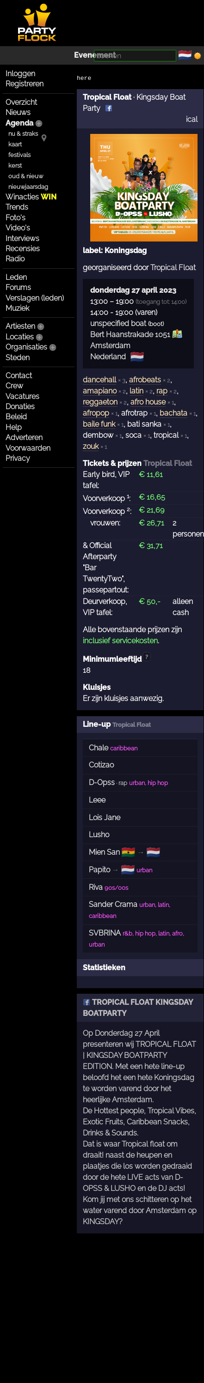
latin (136, 391)
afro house (148, 402)
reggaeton (100, 402)
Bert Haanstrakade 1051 (130, 334)
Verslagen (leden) (35, 298)
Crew (14, 385)
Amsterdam (110, 345)
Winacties (31, 197)
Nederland (108, 356)
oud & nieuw (25, 176)
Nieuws (18, 112)
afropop (96, 413)
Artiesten (20, 326)
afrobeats (145, 379)
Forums (18, 287)
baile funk (99, 424)
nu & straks (23, 133)
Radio (15, 258)
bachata (173, 413)
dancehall (99, 379)
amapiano (100, 391)
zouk (91, 446)
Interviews (22, 238)
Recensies (23, 248)
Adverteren (24, 437)
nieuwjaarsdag (28, 186)
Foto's (15, 217)
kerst (15, 165)
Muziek (17, 308)
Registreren (24, 83)
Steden (18, 357)
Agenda (19, 123)
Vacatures (22, 396)
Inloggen (20, 73)
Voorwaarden (28, 448)
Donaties (20, 406)
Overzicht (21, 102)
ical (192, 119)
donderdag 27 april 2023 (133, 290)
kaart (15, 144)
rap (161, 391)
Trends (17, 207)
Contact (19, 375)
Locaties (20, 336)
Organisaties (26, 347)
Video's (18, 227)
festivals (19, 154)
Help (14, 427)
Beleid (16, 416)
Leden (16, 277)
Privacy (18, 458)
